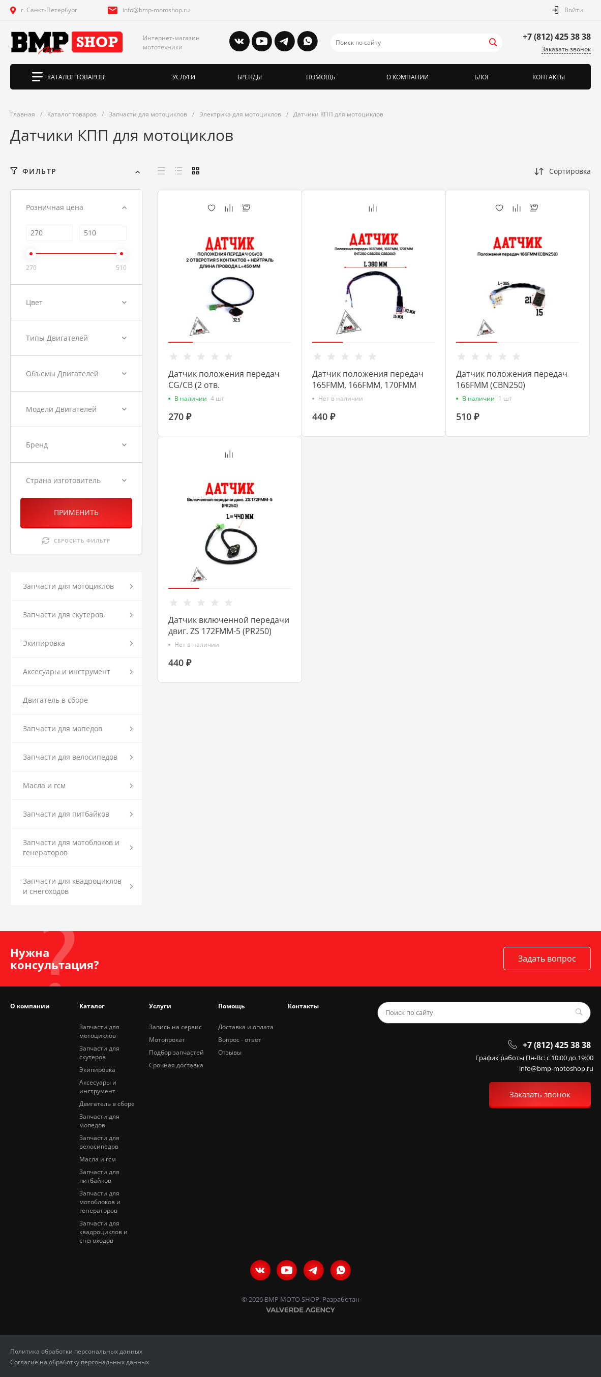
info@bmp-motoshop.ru (156, 10)
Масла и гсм (97, 1159)
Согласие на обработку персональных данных (79, 1362)
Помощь (231, 1006)
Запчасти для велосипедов (99, 1142)
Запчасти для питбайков (99, 1176)
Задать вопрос (547, 958)
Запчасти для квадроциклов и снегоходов (103, 1232)
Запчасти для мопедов (99, 1120)
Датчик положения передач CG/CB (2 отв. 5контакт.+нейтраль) (224, 385)
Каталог (92, 1006)
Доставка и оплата (246, 1027)
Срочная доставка (176, 1065)
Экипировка (97, 1069)
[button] (180, 342)
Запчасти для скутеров (99, 1052)
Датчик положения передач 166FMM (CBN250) (511, 379)
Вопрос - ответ (239, 1039)
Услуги (160, 1006)
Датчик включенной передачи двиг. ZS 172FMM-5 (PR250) (228, 625)
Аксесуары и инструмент (97, 1086)
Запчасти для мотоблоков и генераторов (100, 1202)
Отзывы (230, 1052)
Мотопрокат (167, 1039)
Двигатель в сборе (107, 1103)
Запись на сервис (175, 1027)
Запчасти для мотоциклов (99, 1031)
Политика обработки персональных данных (76, 1351)
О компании (30, 1006)
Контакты (303, 1006)
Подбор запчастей (176, 1052)
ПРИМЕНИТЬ (76, 512)
